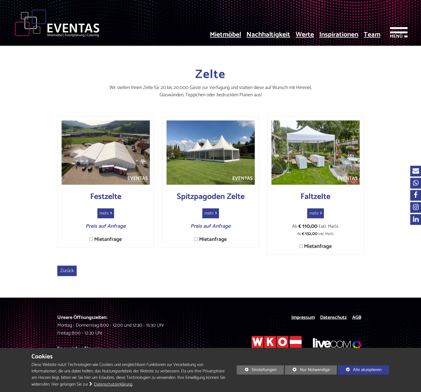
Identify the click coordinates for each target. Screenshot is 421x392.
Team (372, 35)
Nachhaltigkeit (268, 35)
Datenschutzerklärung (113, 384)
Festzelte (105, 196)
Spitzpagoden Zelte (211, 196)
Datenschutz (333, 317)
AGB (356, 317)
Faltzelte (315, 196)
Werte (305, 35)
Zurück (67, 271)
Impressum (303, 317)
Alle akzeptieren (360, 369)
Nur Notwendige (307, 370)
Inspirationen (338, 35)
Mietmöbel (225, 35)
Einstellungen (257, 370)
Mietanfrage (108, 239)
